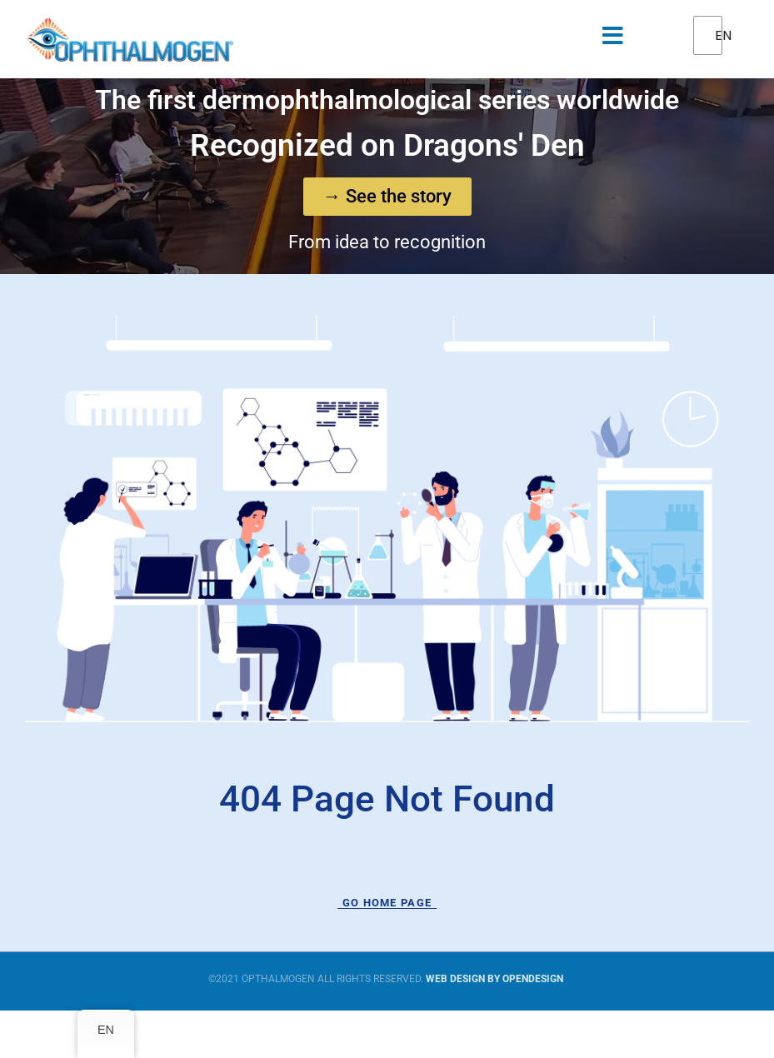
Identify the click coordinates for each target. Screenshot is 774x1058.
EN (720, 35)
